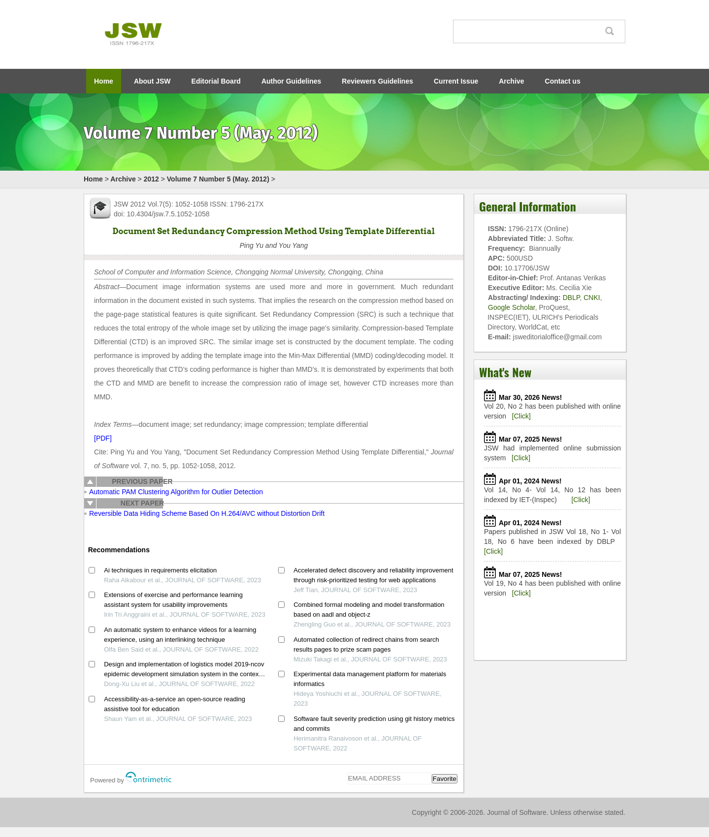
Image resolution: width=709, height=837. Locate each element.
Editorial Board (216, 81)
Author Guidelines (291, 81)
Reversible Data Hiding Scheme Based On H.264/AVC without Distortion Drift (206, 513)
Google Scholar (511, 307)
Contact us (562, 81)
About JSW (152, 81)
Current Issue (456, 81)
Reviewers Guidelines (377, 81)
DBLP (571, 297)
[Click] (521, 416)
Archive (511, 81)
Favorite (444, 778)
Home (103, 81)
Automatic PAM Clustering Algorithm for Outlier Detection (176, 492)
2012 (151, 179)
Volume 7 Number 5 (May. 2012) (218, 179)
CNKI (591, 297)
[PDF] (103, 438)
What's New (505, 372)
